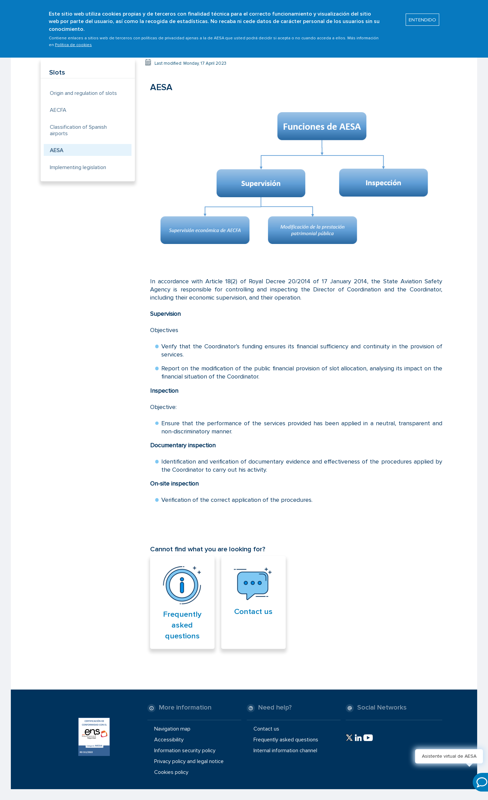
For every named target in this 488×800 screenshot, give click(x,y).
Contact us (253, 611)
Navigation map (172, 728)
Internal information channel (285, 750)
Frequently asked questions (182, 625)
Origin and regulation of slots (83, 93)
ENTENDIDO (422, 17)
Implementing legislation (78, 167)
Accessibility (169, 739)
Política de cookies (73, 42)
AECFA (58, 110)
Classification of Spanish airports (78, 130)
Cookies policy (171, 772)
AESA (56, 150)
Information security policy (185, 750)
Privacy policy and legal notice (189, 761)
